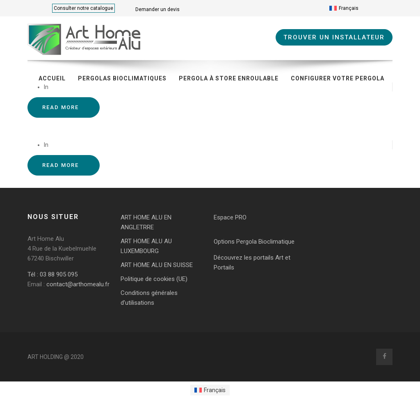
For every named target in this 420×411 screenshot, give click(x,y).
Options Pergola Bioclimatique (254, 241)
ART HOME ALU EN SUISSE (157, 265)
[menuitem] (344, 8)
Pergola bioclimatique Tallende (78, 128)
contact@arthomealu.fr (77, 284)
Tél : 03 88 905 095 (52, 274)
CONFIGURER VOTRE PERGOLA (337, 78)
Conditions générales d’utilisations (149, 297)
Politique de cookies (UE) (154, 279)
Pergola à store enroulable (228, 78)
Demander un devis (157, 9)
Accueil (52, 78)
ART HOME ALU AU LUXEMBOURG (146, 246)
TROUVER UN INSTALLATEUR (334, 37)
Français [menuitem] (348, 8)
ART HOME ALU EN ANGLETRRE (146, 222)
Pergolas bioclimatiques (122, 78)
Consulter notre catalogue (83, 8)
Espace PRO (230, 217)
